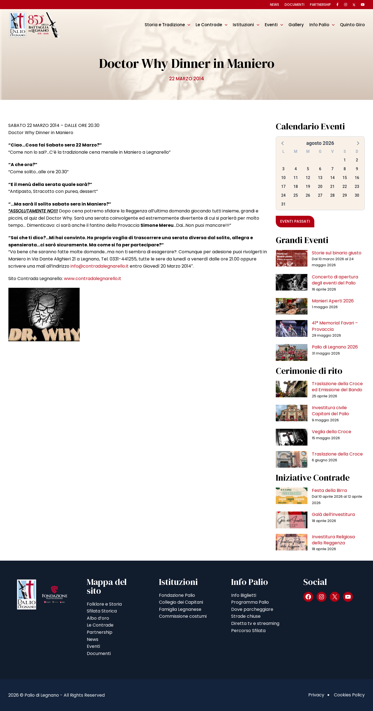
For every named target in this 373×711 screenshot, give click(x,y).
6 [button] (320, 169)
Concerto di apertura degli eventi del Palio (335, 280)
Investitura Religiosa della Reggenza (333, 540)
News (274, 4)
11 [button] (295, 177)
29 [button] (344, 195)
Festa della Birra (329, 490)
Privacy (316, 695)
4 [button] (295, 169)
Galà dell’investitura (333, 514)
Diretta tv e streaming (255, 623)
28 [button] (332, 195)
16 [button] (357, 177)
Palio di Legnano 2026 (335, 347)
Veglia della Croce (331, 431)
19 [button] (308, 186)
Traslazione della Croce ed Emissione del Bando (337, 386)
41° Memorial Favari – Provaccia (335, 326)
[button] (283, 143)
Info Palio (319, 25)
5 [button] (308, 169)
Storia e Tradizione (165, 25)
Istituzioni (243, 25)
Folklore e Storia (104, 604)
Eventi (271, 25)
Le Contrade (209, 25)
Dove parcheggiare (252, 609)
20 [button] (320, 186)
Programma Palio (250, 602)
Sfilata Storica (102, 611)
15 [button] (344, 177)
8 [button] (345, 169)
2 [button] (357, 160)
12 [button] (308, 177)
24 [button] (283, 195)
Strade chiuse (246, 616)
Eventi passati (295, 221)
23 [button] (357, 186)
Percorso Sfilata (248, 630)
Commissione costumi (183, 616)
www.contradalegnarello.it (92, 278)
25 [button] (295, 195)
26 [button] (308, 195)
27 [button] (320, 195)
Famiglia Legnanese (180, 609)
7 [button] (332, 169)
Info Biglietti (243, 595)
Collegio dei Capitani (181, 602)
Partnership (320, 4)
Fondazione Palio (177, 595)
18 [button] (295, 186)
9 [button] (357, 169)
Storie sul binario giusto (336, 253)
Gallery (296, 25)
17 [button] (283, 186)
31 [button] (283, 204)
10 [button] (283, 177)
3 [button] (283, 169)
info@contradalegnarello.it (100, 266)
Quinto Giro (352, 25)
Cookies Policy (349, 695)
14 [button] (332, 177)
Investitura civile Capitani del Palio (330, 410)
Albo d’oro (98, 618)
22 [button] (344, 186)
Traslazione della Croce (337, 454)
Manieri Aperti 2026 (333, 301)
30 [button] (357, 195)
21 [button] (332, 186)
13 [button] (320, 177)
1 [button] (345, 160)
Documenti (294, 4)
